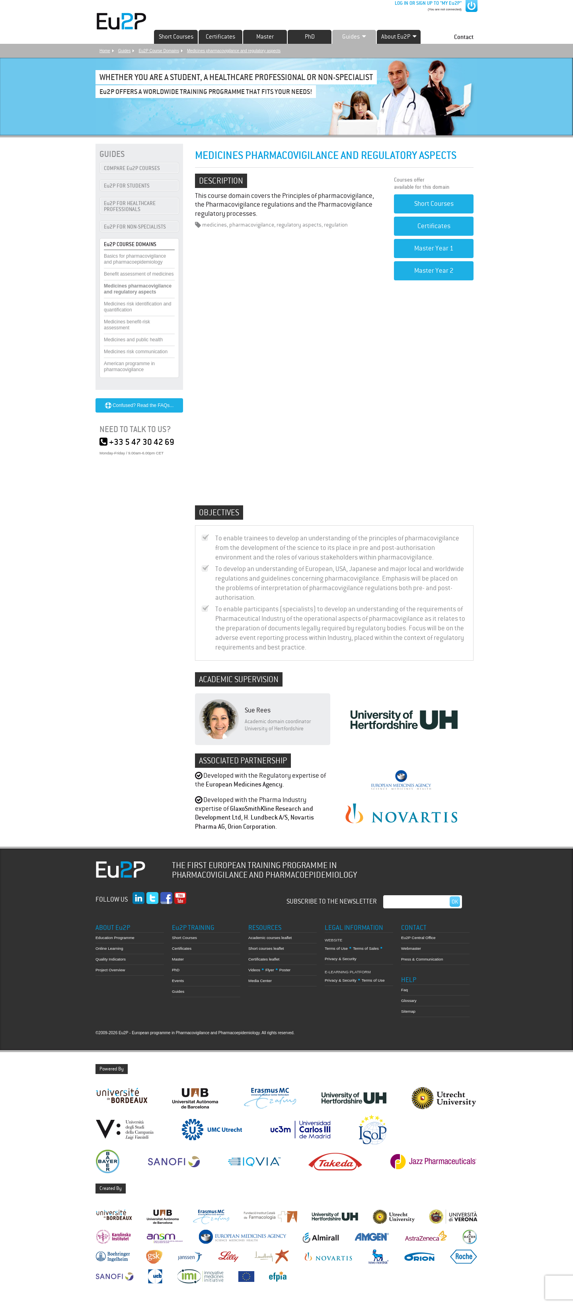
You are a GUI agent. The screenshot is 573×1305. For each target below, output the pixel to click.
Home (104, 51)
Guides (124, 51)
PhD (310, 36)
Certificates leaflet (263, 959)
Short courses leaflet (266, 948)
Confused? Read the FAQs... (139, 405)
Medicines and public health (133, 339)
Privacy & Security (341, 959)
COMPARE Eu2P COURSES (132, 168)
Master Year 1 (434, 248)
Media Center (260, 980)
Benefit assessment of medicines (138, 274)
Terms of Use (336, 948)
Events (178, 980)
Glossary (409, 1000)
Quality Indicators (111, 959)
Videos (254, 970)
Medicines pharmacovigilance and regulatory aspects (234, 51)
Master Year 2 (434, 270)
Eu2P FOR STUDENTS (127, 185)
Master (265, 36)
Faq (404, 990)
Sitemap (408, 1011)
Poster (284, 970)
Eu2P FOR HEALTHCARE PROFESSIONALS (130, 206)
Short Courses (176, 36)
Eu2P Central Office (418, 937)
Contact (464, 37)
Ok (455, 901)
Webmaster (411, 948)
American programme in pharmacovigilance (129, 366)
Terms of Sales (366, 948)
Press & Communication (422, 959)
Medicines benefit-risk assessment (127, 325)
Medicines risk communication (136, 351)
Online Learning (109, 948)
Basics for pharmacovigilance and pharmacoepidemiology (135, 259)
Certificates (220, 36)
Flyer (269, 970)
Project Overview (110, 970)
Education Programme (115, 937)
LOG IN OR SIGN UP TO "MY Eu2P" (428, 3)
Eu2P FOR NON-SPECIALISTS (135, 226)
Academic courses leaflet (270, 937)
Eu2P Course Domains (158, 51)
